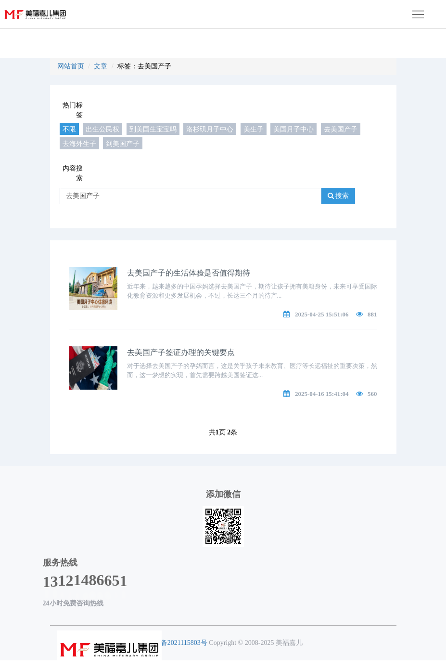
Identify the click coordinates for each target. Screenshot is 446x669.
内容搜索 (73, 173)
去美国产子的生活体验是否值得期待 (188, 273)
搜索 (338, 195)
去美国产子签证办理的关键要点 (181, 352)
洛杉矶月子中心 (209, 128)
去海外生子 (79, 143)
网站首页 (70, 66)
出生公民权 (102, 128)
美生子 (253, 128)
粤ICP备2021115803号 (175, 642)
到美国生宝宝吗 (153, 128)
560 (372, 393)
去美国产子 (340, 128)
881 (372, 314)
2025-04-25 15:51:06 (322, 314)
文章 (100, 66)
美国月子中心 (293, 128)
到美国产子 (123, 143)
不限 (69, 128)
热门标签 (73, 110)
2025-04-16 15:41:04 (322, 393)
